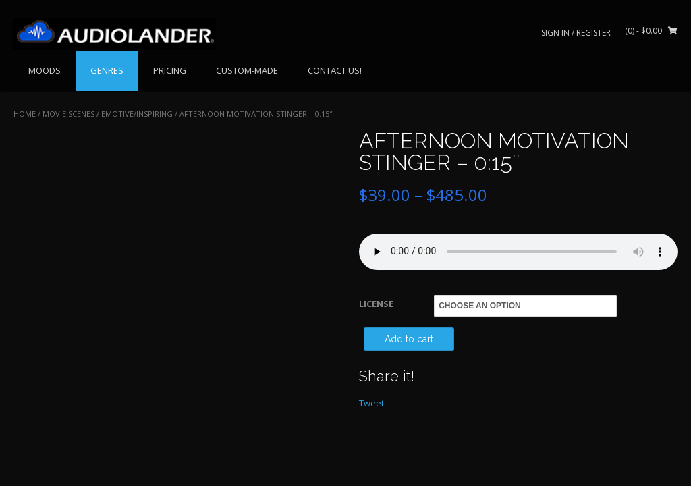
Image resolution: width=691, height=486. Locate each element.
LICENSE (376, 304)
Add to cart (409, 338)
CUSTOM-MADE (247, 70)
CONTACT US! (335, 70)
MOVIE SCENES (68, 114)
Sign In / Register (576, 33)
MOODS (44, 70)
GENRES (106, 70)
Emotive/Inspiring (137, 114)
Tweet (371, 403)
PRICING (169, 70)
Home (24, 114)
